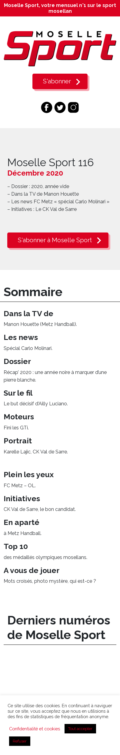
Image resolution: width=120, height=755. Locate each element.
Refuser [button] (20, 741)
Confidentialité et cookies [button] (34, 728)
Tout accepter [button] (80, 728)
